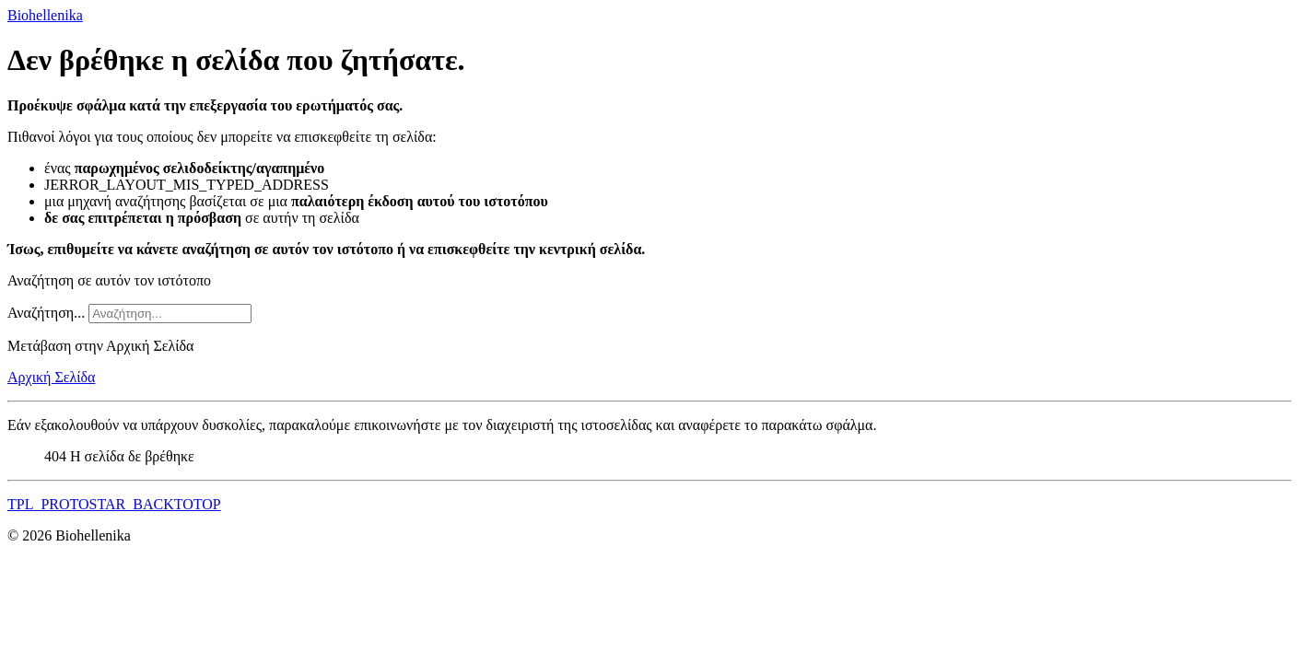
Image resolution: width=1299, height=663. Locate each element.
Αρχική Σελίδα (51, 377)
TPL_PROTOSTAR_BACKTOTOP (114, 504)
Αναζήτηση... (46, 312)
